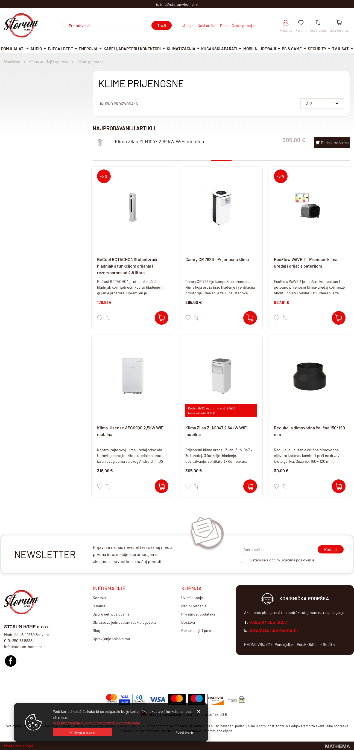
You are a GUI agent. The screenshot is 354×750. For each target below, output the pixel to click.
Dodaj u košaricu (332, 142)
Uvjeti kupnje (192, 597)
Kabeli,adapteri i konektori (132, 48)
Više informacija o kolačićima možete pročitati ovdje (96, 722)
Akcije (188, 25)
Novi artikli (207, 25)
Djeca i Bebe (60, 48)
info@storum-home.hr (274, 630)
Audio (36, 48)
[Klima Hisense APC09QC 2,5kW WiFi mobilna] (161, 486)
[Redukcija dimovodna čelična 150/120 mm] (339, 486)
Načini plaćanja (193, 605)
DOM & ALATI (13, 48)
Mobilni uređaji (259, 48)
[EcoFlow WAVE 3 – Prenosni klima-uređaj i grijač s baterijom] (339, 318)
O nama (99, 605)
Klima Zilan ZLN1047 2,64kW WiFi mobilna (159, 141)
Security (317, 48)
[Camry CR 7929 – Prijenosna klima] (250, 318)
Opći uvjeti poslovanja (111, 614)
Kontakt (99, 597)
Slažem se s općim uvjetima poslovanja (281, 560)
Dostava (188, 622)
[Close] (82, 732)
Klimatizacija (181, 48)
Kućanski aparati (219, 48)
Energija (88, 48)
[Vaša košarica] (339, 23)
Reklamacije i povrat (198, 630)
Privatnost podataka (198, 614)
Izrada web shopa (18, 745)
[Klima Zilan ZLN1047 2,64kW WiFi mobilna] (250, 486)
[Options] (184, 732)
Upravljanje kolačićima (111, 638)
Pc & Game (292, 48)
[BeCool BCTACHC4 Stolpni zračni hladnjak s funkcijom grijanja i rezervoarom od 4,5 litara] (161, 318)
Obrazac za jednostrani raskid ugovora (124, 622)
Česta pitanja (243, 25)
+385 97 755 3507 (268, 622)
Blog (223, 25)
